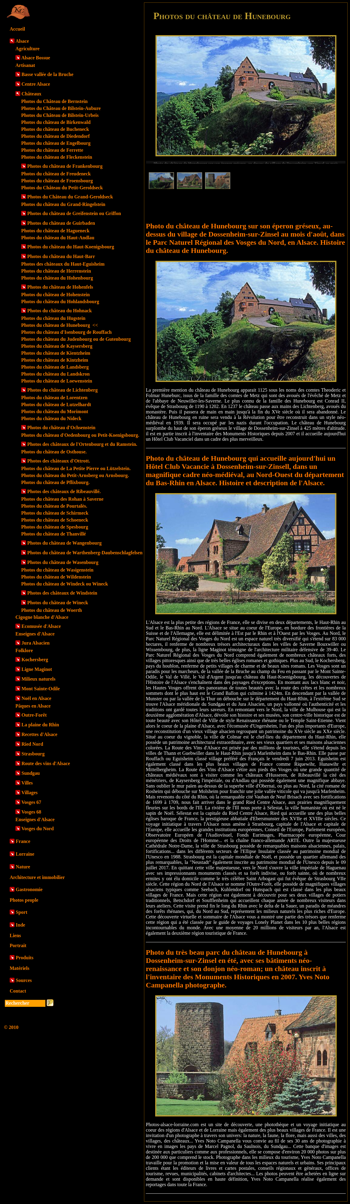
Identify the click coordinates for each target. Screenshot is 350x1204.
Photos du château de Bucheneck (55, 129)
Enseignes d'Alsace (34, 633)
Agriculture (27, 48)
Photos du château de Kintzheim (54, 360)
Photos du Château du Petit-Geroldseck (62, 187)
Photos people (24, 900)
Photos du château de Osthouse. (54, 451)
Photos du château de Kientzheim (55, 353)
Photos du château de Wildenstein (56, 576)
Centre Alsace (35, 84)
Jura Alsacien (35, 642)
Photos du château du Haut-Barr (61, 256)
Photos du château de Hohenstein (55, 294)
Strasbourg (32, 753)
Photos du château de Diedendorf (55, 136)
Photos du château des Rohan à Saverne (62, 499)
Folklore (24, 650)
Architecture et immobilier (37, 877)
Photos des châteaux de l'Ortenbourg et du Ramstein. (82, 444)
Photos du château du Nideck (51, 418)
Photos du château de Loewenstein (56, 380)
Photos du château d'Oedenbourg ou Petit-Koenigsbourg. (80, 435)
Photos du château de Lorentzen (54, 397)
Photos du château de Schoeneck (54, 519)
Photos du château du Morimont (54, 411)
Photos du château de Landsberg (55, 367)
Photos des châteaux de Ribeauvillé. (64, 491)
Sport (21, 912)
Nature (23, 866)
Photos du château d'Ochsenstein (61, 427)
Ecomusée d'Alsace (41, 626)
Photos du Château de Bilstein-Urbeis (60, 115)
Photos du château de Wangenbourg (64, 543)
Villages (29, 792)
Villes (27, 782)
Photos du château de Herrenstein (56, 271)
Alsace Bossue (35, 57)
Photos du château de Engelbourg (55, 143)
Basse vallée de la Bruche (47, 74)
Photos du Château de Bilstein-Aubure (61, 108)
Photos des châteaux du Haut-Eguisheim (63, 264)
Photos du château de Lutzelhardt (56, 404)
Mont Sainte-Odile (40, 688)
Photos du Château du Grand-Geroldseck (70, 196)
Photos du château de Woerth (51, 610)
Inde (20, 924)
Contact (18, 990)
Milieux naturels (38, 679)
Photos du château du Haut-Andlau (57, 237)
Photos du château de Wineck (57, 602)
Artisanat (25, 65)
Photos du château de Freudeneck (56, 173)
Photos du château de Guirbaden (61, 223)
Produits (24, 957)
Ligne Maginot (36, 669)
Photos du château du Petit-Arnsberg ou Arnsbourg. (75, 475)
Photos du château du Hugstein (53, 318)
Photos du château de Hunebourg (59, 325)
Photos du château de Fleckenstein (56, 157)
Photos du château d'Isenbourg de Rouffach (66, 332)
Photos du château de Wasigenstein (57, 569)
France (23, 841)
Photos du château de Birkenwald (55, 122)
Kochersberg (34, 659)
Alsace (22, 41)
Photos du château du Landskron (55, 373)
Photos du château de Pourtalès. (54, 506)
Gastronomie (29, 889)
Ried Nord (32, 744)
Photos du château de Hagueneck (55, 230)
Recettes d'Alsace (39, 734)
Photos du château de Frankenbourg (65, 166)
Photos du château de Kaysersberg (57, 346)
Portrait (18, 945)
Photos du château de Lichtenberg (62, 390)
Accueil (17, 29)
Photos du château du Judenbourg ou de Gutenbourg (76, 339)
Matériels (19, 968)
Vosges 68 (31, 811)
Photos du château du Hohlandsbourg (60, 301)
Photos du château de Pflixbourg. (55, 482)
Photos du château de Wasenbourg (62, 562)
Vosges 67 (31, 802)
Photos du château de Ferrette (52, 150)
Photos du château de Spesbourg (54, 526)
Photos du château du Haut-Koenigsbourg (70, 246)
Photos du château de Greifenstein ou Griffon (74, 213)
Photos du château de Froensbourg (57, 180)
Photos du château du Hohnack (59, 310)
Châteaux (31, 93)
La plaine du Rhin (40, 724)
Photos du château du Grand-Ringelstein (63, 204)
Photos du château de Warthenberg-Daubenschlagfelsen (84, 552)
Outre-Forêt (34, 715)
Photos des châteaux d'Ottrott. (58, 460)
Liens (15, 935)
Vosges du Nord (37, 828)
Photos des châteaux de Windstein (62, 592)
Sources (24, 980)
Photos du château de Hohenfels (60, 287)
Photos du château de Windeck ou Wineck (64, 583)
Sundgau (30, 773)
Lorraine (25, 854)
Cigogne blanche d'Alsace (41, 617)
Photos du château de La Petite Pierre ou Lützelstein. (76, 468)
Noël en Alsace (36, 698)
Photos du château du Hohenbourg (57, 277)
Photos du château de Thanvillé (53, 533)
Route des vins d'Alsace (45, 763)
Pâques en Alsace (33, 705)
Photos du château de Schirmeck (54, 513)
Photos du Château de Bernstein (54, 101)
